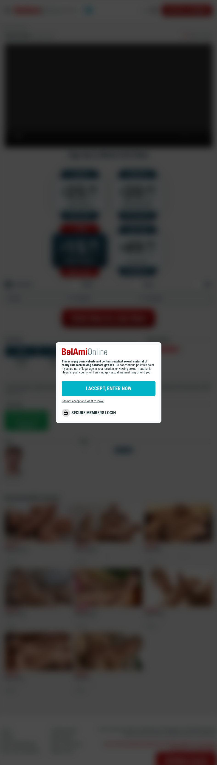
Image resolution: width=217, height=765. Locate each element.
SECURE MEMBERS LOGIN (93, 412)
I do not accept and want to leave (83, 401)
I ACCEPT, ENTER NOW (108, 388)
